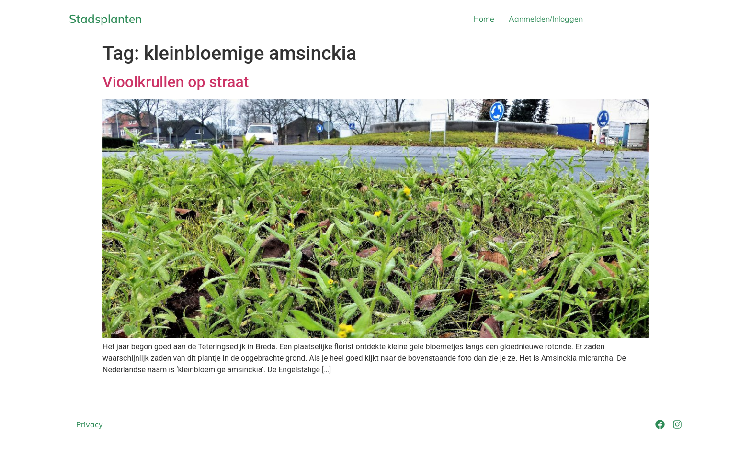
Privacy (89, 424)
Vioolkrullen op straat (175, 82)
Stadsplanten (105, 18)
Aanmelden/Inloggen (546, 18)
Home (483, 18)
